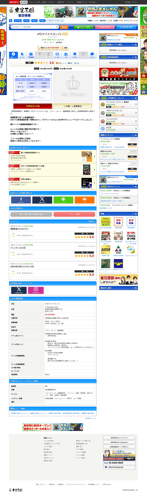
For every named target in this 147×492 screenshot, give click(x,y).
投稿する (91, 221)
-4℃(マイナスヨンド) (49, 34)
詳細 (76, 63)
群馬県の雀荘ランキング (19, 413)
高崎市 (34, 21)
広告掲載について (93, 484)
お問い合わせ (107, 484)
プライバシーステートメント (76, 484)
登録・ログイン (41, 484)
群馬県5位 (76, 106)
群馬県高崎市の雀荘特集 (71, 413)
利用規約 (60, 484)
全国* (67, 106)
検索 (64, 27)
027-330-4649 (50, 315)
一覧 (134, 45)
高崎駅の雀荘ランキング (38, 413)
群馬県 (26, 21)
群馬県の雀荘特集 (55, 413)
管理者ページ (90, 418)
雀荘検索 (18, 21)
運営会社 (52, 484)
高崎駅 (42, 21)
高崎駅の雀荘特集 (87, 413)
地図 (56, 307)
